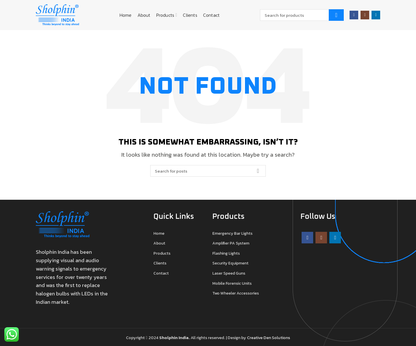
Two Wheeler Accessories (235, 293)
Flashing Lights (226, 253)
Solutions (281, 337)
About (159, 243)
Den (267, 337)
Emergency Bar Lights (232, 233)
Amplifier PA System (230, 243)
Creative (255, 337)
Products (161, 253)
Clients (159, 263)
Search (336, 15)
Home (158, 233)
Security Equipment (230, 263)
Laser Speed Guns (228, 273)
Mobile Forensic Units (232, 283)
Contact (161, 273)
